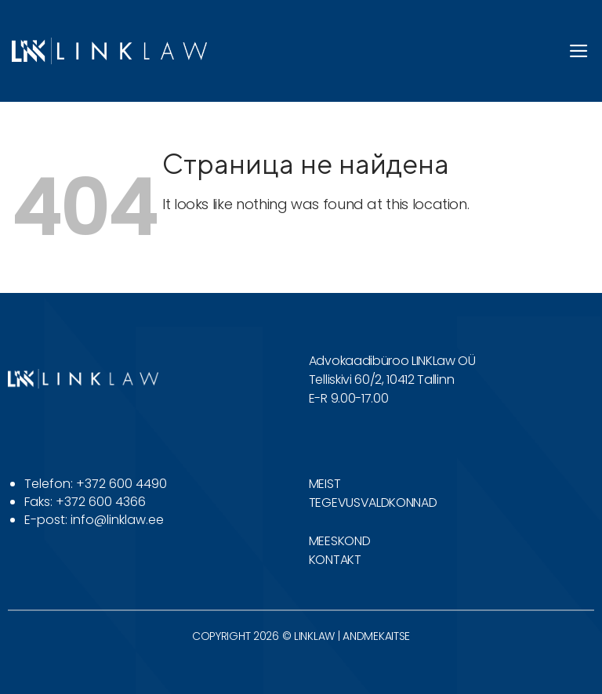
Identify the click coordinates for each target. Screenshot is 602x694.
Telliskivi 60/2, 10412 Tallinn (381, 379)
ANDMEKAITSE (376, 636)
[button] (579, 51)
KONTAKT (335, 560)
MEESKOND (339, 541)
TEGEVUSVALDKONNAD (373, 502)
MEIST (324, 484)
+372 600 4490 (121, 484)
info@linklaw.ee (117, 520)
